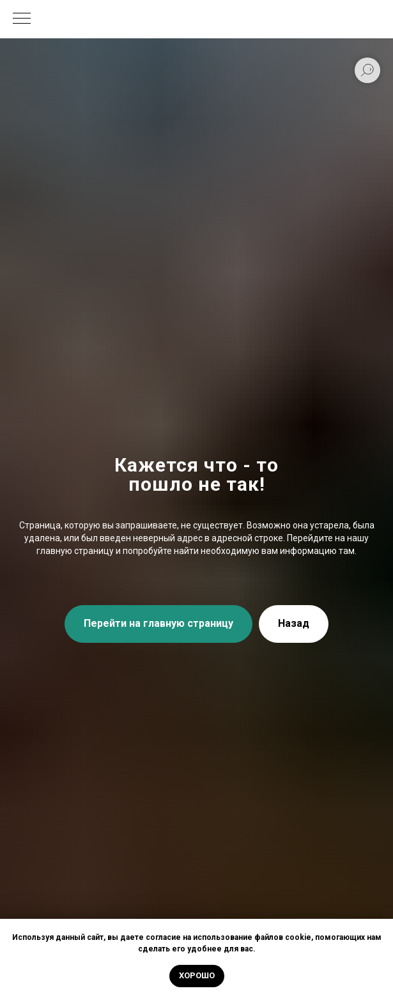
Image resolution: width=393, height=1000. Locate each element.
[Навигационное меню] (22, 19)
